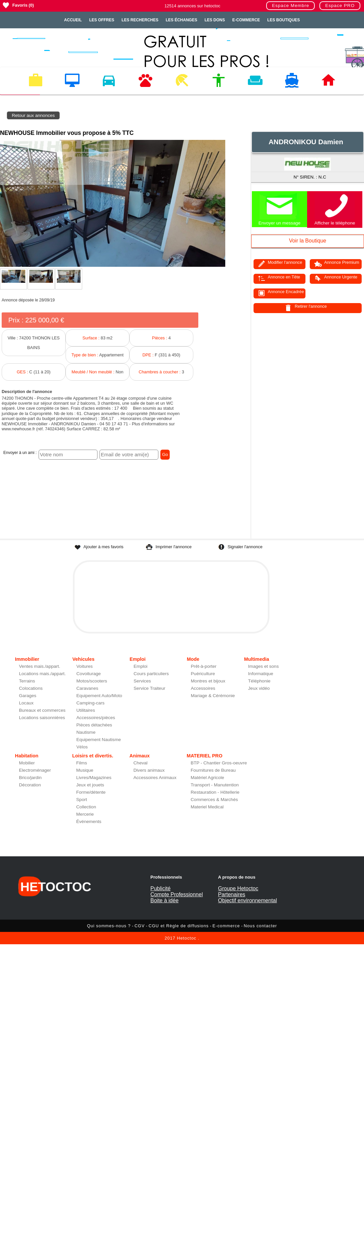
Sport (81, 799)
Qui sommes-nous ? (109, 925)
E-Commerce (246, 20)
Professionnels (166, 877)
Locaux (26, 702)
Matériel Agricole (207, 777)
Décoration (30, 784)
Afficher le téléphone (334, 222)
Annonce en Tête (284, 276)
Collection (86, 806)
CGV (139, 925)
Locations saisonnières (42, 717)
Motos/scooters (92, 680)
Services (142, 680)
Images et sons (263, 666)
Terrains (27, 680)
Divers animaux (149, 770)
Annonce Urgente (340, 276)
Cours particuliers (151, 673)
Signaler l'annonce (245, 546)
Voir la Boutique (307, 240)
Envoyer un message (279, 222)
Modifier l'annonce (285, 262)
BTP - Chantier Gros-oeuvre (219, 762)
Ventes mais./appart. (39, 666)
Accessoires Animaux (154, 777)
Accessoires (203, 688)
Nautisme (86, 732)
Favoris (20, 5)
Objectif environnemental (247, 900)
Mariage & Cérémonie (213, 695)
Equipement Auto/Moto (99, 695)
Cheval (140, 762)
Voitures (85, 666)
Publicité (160, 888)
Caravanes (87, 688)
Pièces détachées (94, 724)
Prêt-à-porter (204, 666)
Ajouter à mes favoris (103, 546)
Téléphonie (259, 680)
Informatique (260, 673)
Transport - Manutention (215, 784)
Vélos (82, 746)
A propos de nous (236, 877)
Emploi (141, 666)
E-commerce (226, 925)
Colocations (31, 688)
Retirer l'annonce (311, 306)
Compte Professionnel (176, 894)
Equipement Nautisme (99, 739)
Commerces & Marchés (214, 799)
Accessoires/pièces (96, 717)
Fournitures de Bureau (213, 770)
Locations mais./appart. (42, 673)
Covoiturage (89, 673)
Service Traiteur (149, 688)
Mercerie (85, 814)
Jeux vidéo (259, 688)
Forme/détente (90, 792)
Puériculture (203, 673)
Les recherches (139, 20)
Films (81, 762)
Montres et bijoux (208, 680)
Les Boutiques (283, 20)
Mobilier (27, 762)
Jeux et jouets (90, 784)
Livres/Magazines (93, 777)
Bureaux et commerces (42, 710)
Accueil (73, 20)
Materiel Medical (207, 806)
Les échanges (181, 20)
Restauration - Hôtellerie (215, 792)
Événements (88, 821)
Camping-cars (91, 702)
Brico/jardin (30, 777)
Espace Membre (290, 5)
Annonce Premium (341, 262)
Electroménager (35, 770)
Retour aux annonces (33, 115)
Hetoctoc (187, 938)
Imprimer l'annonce (173, 546)
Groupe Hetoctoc (238, 888)
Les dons (215, 20)
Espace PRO (340, 5)
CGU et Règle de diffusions (178, 925)
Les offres (101, 20)
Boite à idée (164, 900)
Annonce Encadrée (286, 291)
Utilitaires (86, 710)
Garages (27, 695)
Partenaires (231, 894)
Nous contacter (260, 925)
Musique (84, 770)
